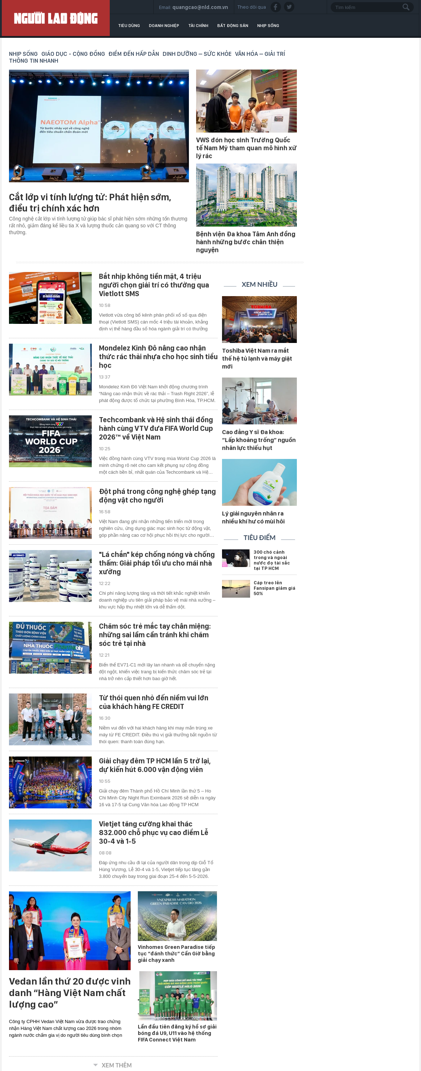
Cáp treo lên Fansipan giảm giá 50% (274, 588)
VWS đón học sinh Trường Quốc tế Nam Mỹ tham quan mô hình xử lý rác (246, 148)
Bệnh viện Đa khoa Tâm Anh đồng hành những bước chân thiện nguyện (245, 242)
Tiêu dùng (129, 25)
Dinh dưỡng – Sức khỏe (197, 53)
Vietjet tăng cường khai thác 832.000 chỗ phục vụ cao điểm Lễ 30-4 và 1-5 (153, 832)
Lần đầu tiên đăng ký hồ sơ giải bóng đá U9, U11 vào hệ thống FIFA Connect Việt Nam (177, 1033)
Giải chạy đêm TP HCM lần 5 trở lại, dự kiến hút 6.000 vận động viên (154, 765)
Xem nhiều (259, 285)
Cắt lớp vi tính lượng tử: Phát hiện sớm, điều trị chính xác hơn (90, 202)
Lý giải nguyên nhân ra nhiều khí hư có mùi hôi (253, 517)
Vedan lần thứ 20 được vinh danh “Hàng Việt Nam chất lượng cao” (70, 993)
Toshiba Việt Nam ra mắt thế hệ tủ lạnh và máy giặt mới (257, 358)
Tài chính (198, 25)
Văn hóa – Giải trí (260, 53)
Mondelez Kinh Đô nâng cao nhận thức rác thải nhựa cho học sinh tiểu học (158, 357)
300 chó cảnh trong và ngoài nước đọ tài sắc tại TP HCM (272, 560)
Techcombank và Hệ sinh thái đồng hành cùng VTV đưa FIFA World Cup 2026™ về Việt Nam (156, 428)
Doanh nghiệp (164, 25)
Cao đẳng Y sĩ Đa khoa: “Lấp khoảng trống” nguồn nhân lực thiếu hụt (259, 439)
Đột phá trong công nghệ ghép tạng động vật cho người (157, 495)
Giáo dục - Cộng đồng (73, 53)
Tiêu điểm (260, 538)
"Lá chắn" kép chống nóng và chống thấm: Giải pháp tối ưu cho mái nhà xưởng (157, 563)
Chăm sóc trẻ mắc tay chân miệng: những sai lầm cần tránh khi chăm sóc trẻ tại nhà (155, 635)
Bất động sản (232, 25)
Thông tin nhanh (33, 60)
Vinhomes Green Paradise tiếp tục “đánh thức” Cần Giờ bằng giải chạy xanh (176, 953)
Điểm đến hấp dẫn (133, 53)
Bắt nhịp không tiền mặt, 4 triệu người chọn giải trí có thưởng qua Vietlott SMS (154, 285)
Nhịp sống (268, 25)
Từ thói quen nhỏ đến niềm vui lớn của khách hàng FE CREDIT (153, 702)
